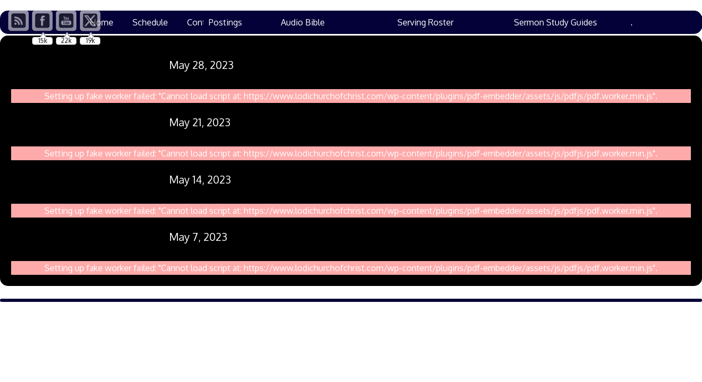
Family (600, 22)
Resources (410, 22)
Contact (202, 22)
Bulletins (467, 22)
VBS (291, 22)
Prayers (250, 22)
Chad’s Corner (344, 22)
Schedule (150, 22)
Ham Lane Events (536, 22)
